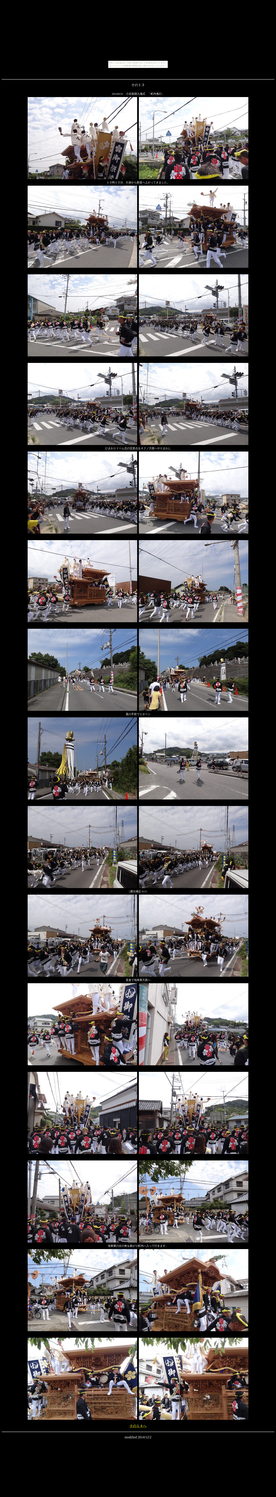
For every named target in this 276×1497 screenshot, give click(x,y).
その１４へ (138, 1426)
